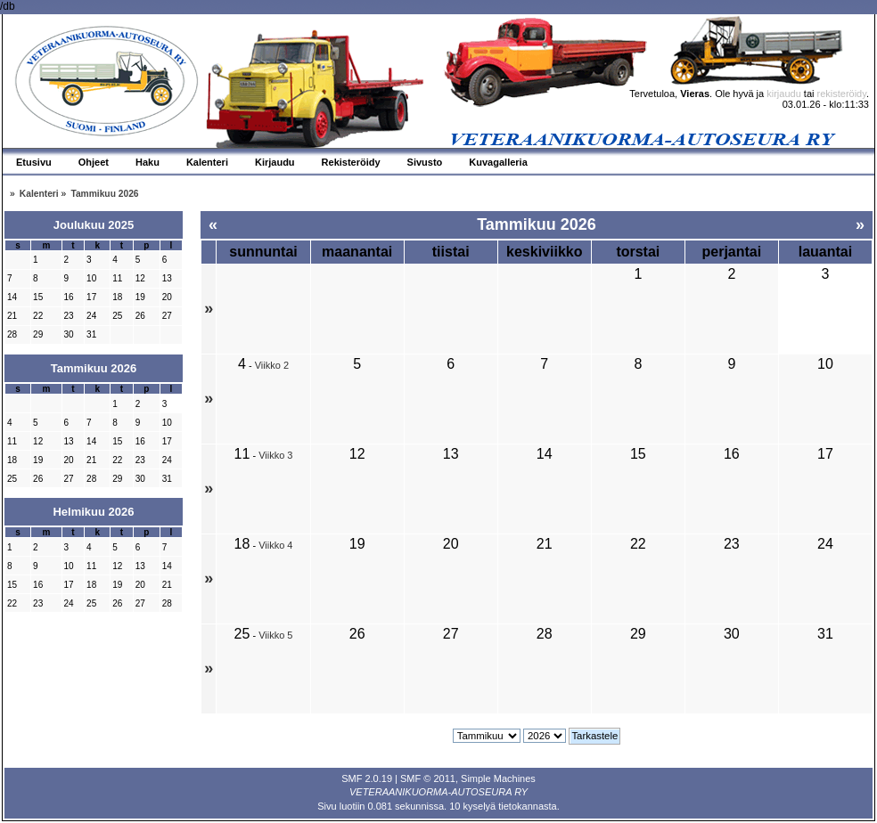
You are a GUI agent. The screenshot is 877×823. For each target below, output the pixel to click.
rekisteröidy (841, 93)
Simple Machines (498, 778)
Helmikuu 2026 (93, 511)
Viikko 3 (275, 455)
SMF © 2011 (427, 778)
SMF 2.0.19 (366, 778)
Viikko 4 (275, 545)
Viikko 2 (272, 365)
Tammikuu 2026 (94, 368)
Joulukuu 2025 (93, 225)
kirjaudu (783, 93)
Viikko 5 (275, 635)
